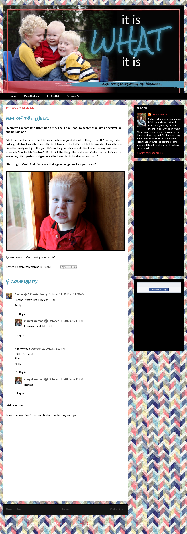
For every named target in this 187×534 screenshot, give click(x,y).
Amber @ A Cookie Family (31, 294)
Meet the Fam (31, 96)
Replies (23, 314)
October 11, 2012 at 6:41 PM (66, 321)
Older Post (117, 509)
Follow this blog (159, 289)
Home (13, 96)
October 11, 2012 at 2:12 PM (48, 348)
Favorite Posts (74, 96)
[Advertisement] (151, 217)
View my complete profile (150, 153)
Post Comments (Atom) (73, 523)
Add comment (16, 405)
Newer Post (14, 509)
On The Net (53, 96)
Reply (18, 305)
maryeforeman (33, 321)
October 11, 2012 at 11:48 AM (66, 294)
